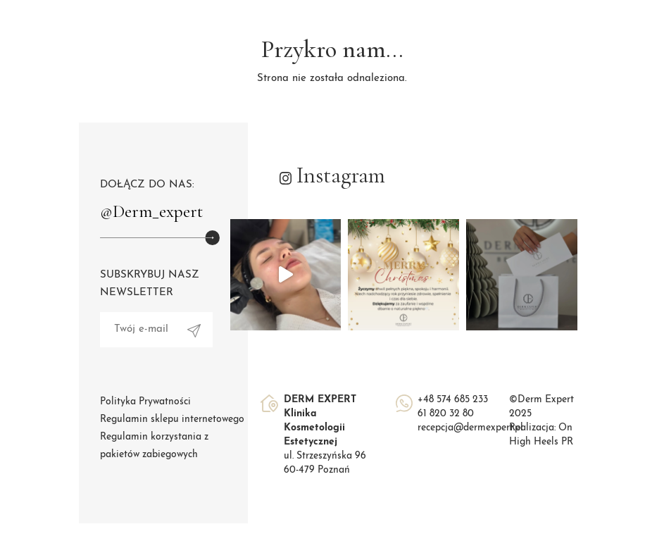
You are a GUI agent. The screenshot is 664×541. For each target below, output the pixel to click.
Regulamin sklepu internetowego (172, 419)
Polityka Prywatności (145, 402)
